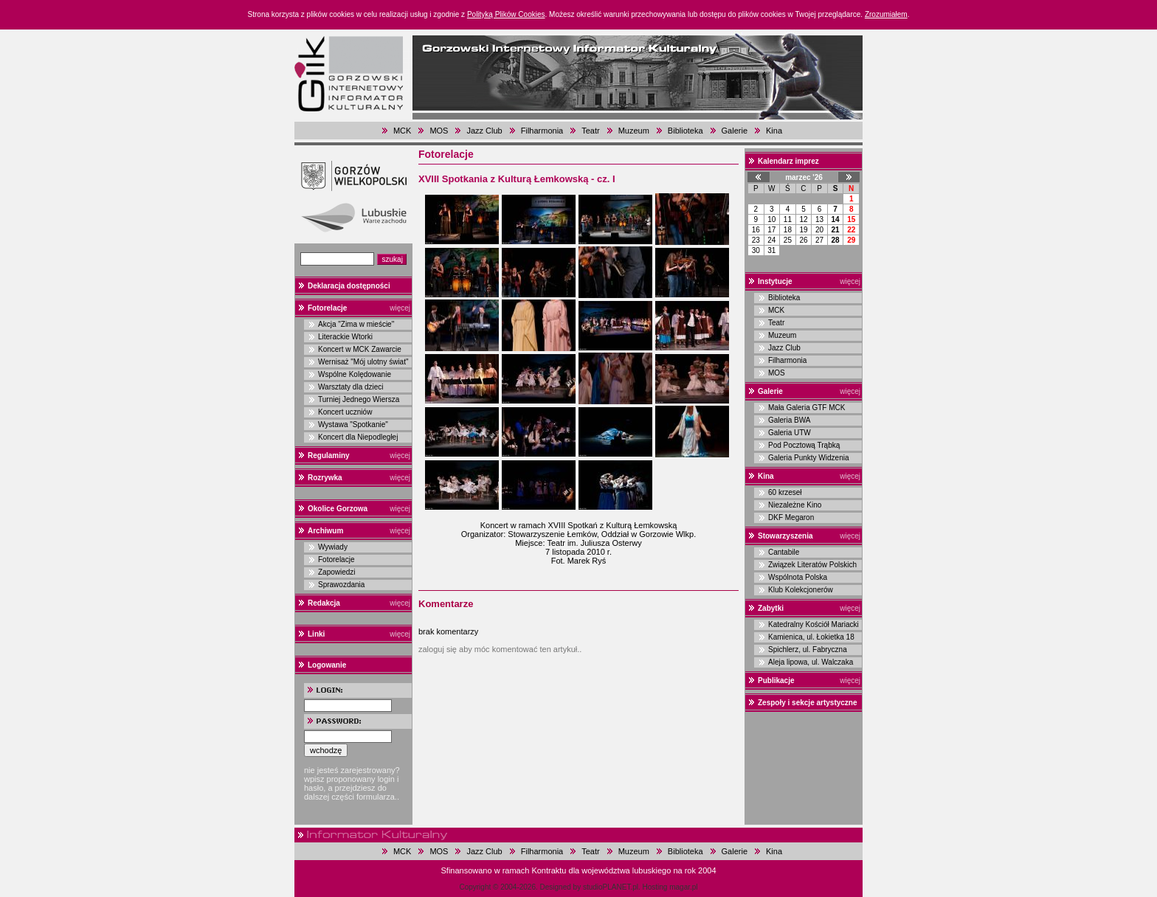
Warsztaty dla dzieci (351, 387)
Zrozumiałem (886, 14)
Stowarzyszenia (785, 536)
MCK (402, 130)
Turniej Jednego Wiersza (358, 399)
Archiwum (325, 531)
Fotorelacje (327, 308)
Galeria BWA (789, 420)
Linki (316, 634)
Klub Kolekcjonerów (800, 590)
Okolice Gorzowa (337, 509)
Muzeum (633, 130)
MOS (438, 130)
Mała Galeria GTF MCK (806, 408)
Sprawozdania (341, 585)
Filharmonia (542, 130)
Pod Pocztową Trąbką (804, 445)
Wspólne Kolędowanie (354, 374)
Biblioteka (685, 130)
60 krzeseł (785, 492)
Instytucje (775, 281)
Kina (774, 130)
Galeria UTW (789, 433)
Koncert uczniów (345, 412)
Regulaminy (329, 455)
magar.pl (683, 887)
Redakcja (324, 603)
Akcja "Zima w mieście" (356, 324)
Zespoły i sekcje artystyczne (807, 703)
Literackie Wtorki (345, 337)
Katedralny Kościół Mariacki (813, 624)
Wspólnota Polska (797, 577)
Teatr (590, 130)
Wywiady (333, 547)
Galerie (734, 130)
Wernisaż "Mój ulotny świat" (363, 362)
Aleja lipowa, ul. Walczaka (810, 662)
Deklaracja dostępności (349, 286)
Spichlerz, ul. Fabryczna (807, 649)
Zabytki (771, 608)
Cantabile (783, 552)
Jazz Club (484, 130)
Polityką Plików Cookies (506, 14)
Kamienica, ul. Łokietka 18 (811, 637)
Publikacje (776, 680)
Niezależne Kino (794, 505)
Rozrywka (325, 478)
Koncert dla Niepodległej (358, 437)
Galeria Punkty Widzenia (808, 458)
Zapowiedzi (337, 572)
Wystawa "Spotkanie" (353, 424)
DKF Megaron (791, 517)
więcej (400, 308)
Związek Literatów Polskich (812, 565)
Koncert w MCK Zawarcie (359, 349)
